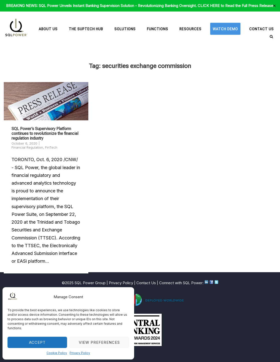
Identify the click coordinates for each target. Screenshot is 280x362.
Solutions (125, 29)
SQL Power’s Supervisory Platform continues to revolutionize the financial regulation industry (45, 133)
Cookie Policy (57, 353)
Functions (157, 29)
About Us (48, 29)
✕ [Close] (274, 5)
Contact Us (261, 29)
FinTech (51, 147)
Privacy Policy (80, 353)
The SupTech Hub (86, 29)
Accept (37, 342)
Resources (190, 29)
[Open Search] (271, 37)
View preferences (99, 342)
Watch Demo (225, 29)
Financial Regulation (27, 147)
